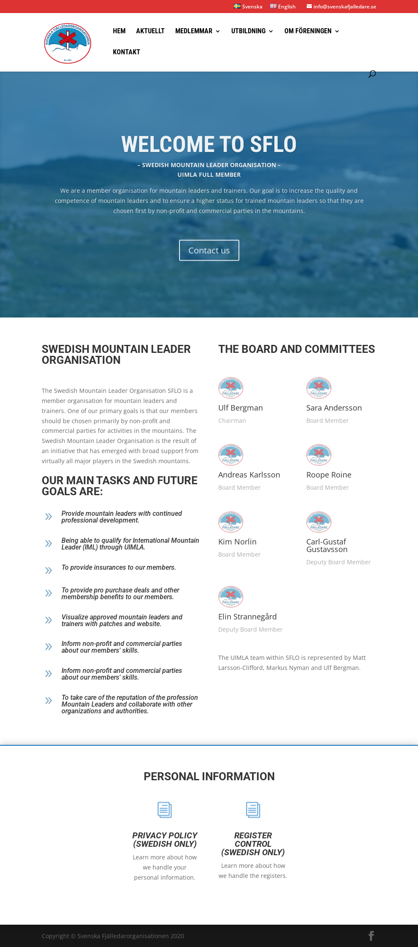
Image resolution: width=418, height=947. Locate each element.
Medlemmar (193, 31)
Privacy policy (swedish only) (106, 839)
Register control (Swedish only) (195, 843)
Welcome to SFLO (209, 154)
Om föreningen (308, 31)
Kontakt (126, 52)
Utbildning (248, 31)
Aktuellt (150, 31)
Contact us (209, 261)
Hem (119, 31)
